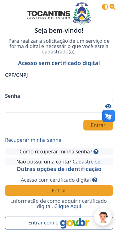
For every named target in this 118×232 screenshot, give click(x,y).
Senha (12, 96)
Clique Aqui (67, 206)
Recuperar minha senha (33, 139)
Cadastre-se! (87, 161)
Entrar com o (59, 223)
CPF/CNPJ (16, 75)
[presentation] (42, 125)
